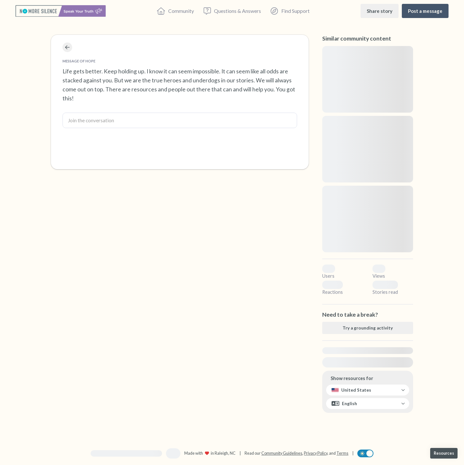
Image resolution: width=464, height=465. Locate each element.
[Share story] (380, 11)
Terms (342, 453)
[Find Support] (290, 11)
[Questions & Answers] (232, 11)
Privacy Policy (315, 453)
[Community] (175, 11)
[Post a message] (425, 11)
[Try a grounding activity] (367, 328)
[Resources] (444, 453)
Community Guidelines (281, 453)
